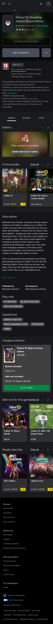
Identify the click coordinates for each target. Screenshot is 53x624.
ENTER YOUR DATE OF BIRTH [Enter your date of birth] (25, 152)
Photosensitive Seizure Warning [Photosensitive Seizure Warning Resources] (14, 548)
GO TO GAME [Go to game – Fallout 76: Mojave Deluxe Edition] (26, 387)
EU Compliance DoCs (10, 619)
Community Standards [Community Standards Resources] (11, 543)
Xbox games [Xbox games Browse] (7, 513)
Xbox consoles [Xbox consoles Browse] (8, 508)
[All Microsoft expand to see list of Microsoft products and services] (3, 3)
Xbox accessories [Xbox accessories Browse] (9, 522)
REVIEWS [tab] (26, 118)
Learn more (12, 92)
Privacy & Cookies (24, 610)
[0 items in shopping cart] (41, 3)
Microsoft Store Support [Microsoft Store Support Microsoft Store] (11, 565)
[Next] (48, 127)
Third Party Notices (19, 615)
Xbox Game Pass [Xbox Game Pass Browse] (9, 517)
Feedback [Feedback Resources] (6, 539)
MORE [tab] (41, 118)
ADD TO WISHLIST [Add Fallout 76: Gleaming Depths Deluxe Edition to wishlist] (21, 52)
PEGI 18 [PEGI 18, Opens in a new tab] (17, 65)
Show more (8, 277)
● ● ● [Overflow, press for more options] (46, 52)
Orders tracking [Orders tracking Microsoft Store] (8, 574)
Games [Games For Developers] (5, 587)
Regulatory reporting (27, 619)
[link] (14, 188)
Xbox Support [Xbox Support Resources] (7, 535)
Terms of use (36, 610)
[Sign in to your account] (48, 3)
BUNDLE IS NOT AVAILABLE (26, 41)
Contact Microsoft (9, 610)
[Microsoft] (26, 2)
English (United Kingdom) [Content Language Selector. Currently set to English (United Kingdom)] (16, 595)
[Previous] (42, 127)
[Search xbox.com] (9, 3)
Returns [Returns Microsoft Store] (6, 570)
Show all (35, 164)
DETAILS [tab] (11, 118)
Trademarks (7, 615)
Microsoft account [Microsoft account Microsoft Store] (9, 561)
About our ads (33, 615)
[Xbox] (7, 10)
